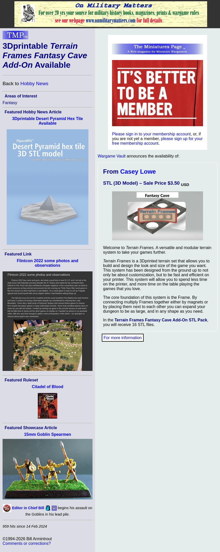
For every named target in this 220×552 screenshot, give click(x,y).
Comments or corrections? (27, 543)
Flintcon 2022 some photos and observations (47, 263)
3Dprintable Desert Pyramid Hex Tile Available (47, 120)
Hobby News (34, 83)
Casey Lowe (138, 171)
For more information (123, 338)
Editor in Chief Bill (28, 508)
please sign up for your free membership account (157, 140)
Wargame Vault (111, 156)
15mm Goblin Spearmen (47, 434)
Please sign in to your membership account (151, 134)
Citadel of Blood (47, 387)
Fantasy (10, 103)
